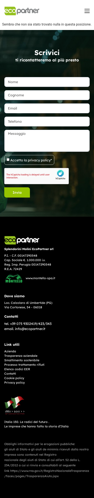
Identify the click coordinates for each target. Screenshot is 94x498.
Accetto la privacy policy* (31, 160)
